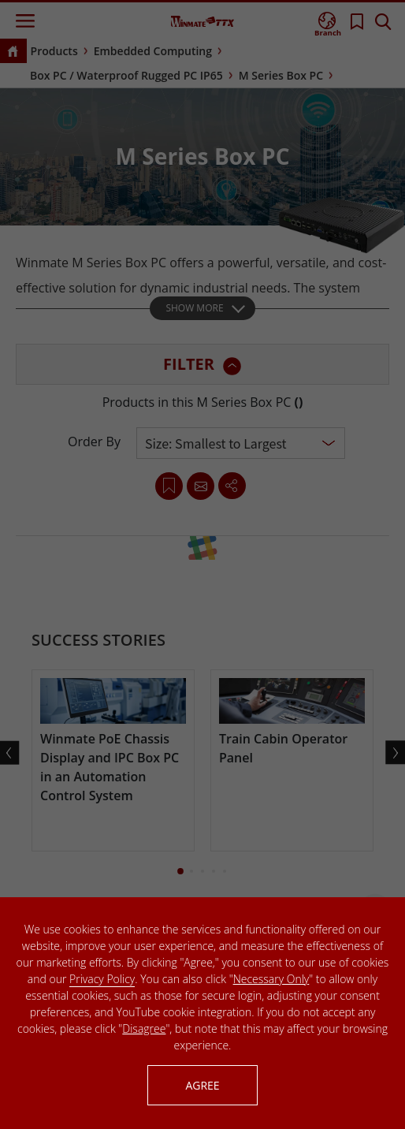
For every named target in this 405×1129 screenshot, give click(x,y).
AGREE (202, 1085)
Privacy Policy (102, 978)
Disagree (143, 1028)
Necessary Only (271, 978)
